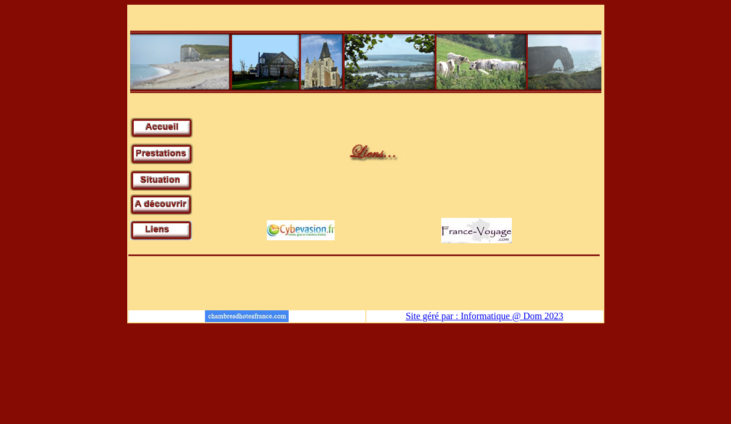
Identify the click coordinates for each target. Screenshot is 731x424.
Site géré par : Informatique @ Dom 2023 (485, 316)
